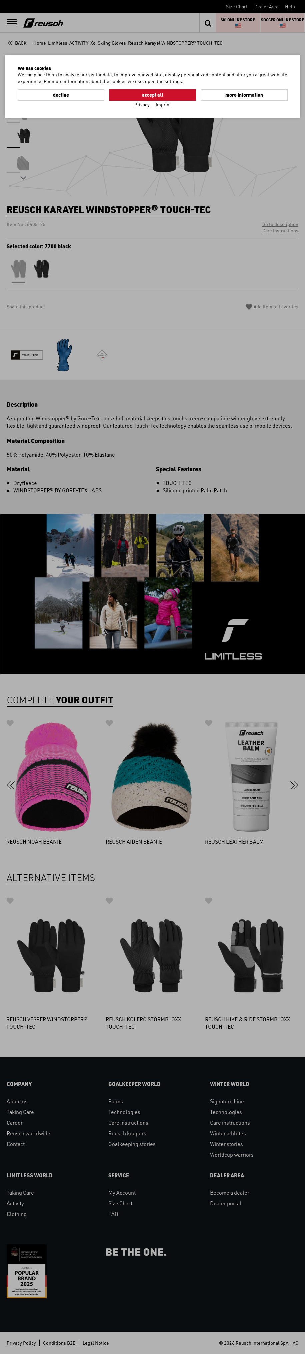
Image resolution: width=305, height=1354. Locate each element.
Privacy (142, 104)
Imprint (163, 104)
